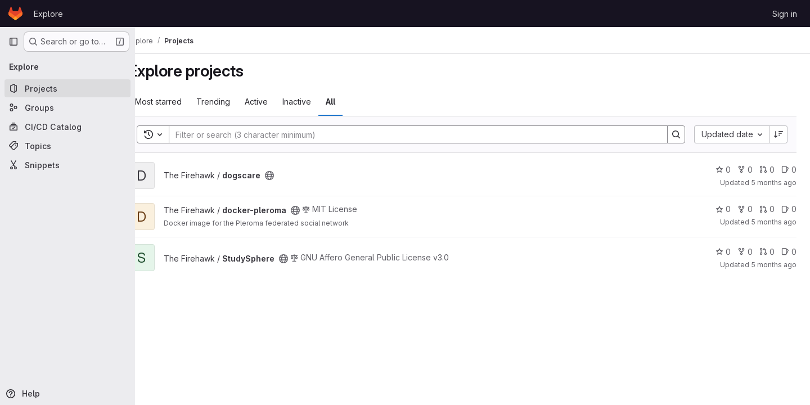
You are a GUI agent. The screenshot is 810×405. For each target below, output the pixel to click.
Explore (48, 14)
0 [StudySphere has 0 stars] (723, 251)
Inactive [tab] (317, 101)
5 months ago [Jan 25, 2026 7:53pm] (773, 264)
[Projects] (67, 88)
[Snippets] (67, 165)
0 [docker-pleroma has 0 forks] (745, 209)
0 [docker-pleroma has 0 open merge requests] (767, 209)
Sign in (784, 14)
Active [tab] (277, 101)
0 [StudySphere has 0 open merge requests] (767, 251)
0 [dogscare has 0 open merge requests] (767, 169)
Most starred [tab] (179, 101)
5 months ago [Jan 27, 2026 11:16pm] (773, 222)
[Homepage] (15, 13)
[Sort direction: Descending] (779, 134)
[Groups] (67, 107)
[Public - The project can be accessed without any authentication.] (290, 175)
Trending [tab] (234, 101)
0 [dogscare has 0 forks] (745, 169)
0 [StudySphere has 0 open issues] (788, 251)
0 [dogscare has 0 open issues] (788, 169)
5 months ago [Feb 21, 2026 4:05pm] (773, 182)
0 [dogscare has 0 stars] (723, 169)
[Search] (423, 134)
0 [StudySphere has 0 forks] (745, 251)
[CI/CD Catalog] (67, 127)
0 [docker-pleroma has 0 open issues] (788, 209)
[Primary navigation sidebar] (13, 42)
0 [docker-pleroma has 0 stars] (723, 209)
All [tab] (351, 101)
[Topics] (67, 146)
